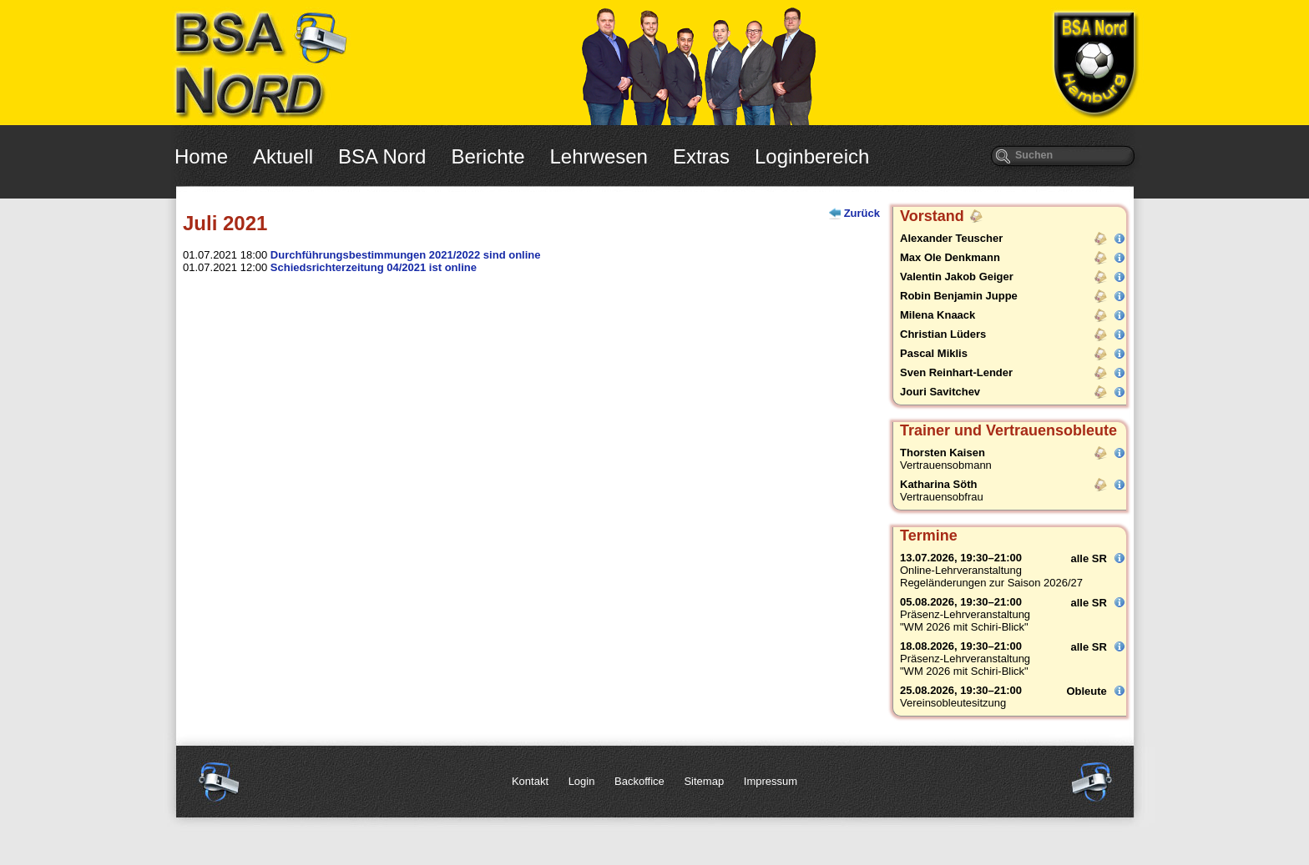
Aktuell (283, 156)
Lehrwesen (599, 156)
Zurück (862, 213)
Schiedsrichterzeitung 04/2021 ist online (373, 267)
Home (201, 156)
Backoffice (639, 781)
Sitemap (704, 781)
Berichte (487, 156)
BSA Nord (382, 156)
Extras (701, 156)
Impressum (770, 781)
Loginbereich (812, 156)
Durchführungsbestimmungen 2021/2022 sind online (405, 255)
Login (582, 781)
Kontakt (530, 781)
